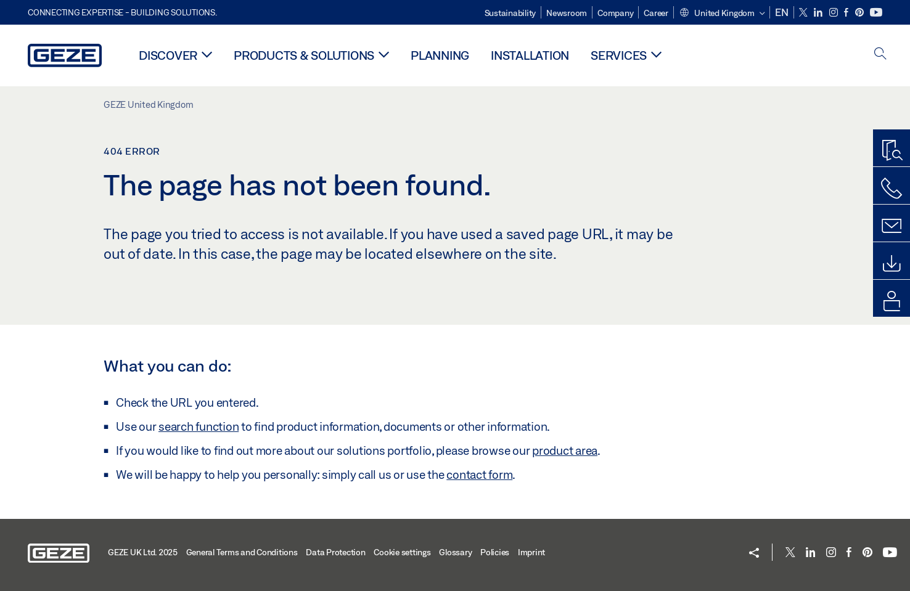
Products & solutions (304, 55)
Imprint (531, 552)
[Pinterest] (860, 12)
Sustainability (510, 13)
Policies (494, 552)
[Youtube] (876, 12)
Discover (168, 55)
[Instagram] (834, 12)
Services (619, 55)
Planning (440, 55)
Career (656, 13)
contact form (479, 474)
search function (198, 426)
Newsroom (566, 13)
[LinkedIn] (819, 12)
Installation (530, 55)
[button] (722, 13)
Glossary (455, 552)
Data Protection (335, 552)
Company (615, 13)
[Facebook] (847, 12)
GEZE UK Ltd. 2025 (143, 552)
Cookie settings (402, 552)
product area (564, 450)
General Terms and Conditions (242, 552)
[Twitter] (804, 12)
